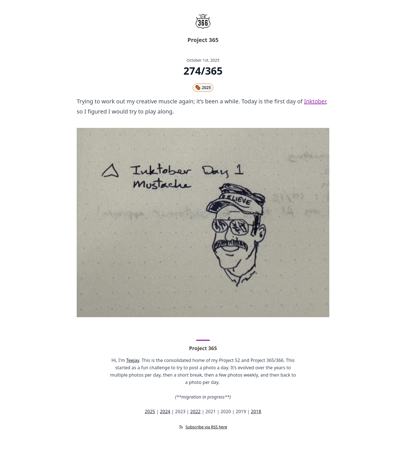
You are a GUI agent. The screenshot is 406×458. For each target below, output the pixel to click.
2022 (195, 411)
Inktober (315, 101)
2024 (165, 411)
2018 (256, 411)
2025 (203, 87)
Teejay (132, 360)
